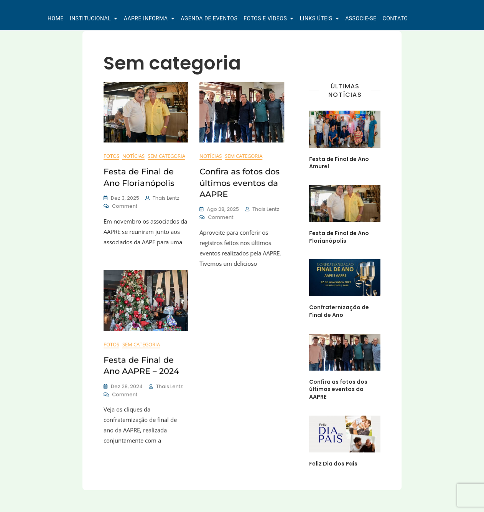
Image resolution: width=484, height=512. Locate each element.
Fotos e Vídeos (265, 18)
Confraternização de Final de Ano (339, 311)
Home (56, 18)
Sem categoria (166, 155)
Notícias (133, 155)
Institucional (90, 18)
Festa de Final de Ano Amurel (339, 163)
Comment (124, 206)
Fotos (111, 155)
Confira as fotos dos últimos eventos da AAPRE (238, 183)
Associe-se (360, 18)
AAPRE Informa (146, 18)
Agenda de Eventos (209, 18)
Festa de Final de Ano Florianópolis (339, 237)
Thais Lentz (166, 198)
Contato (395, 18)
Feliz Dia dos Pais (333, 463)
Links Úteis (316, 18)
